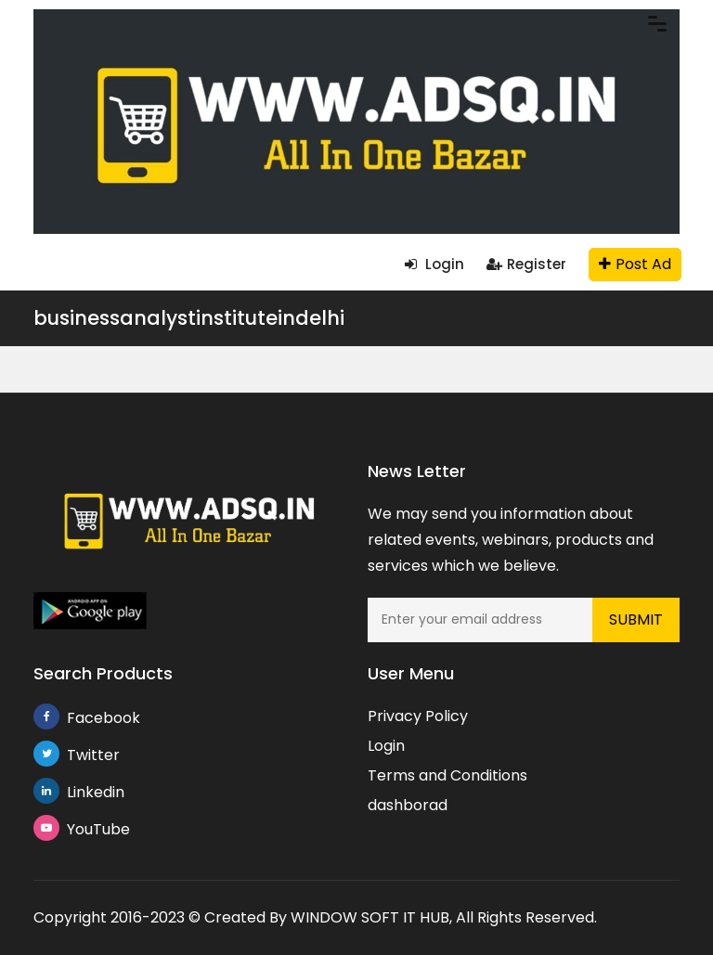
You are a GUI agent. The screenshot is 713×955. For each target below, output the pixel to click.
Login (434, 264)
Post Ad (635, 264)
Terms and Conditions (447, 775)
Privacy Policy (418, 716)
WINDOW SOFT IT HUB (370, 917)
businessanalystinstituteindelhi (188, 317)
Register (526, 264)
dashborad (407, 805)
